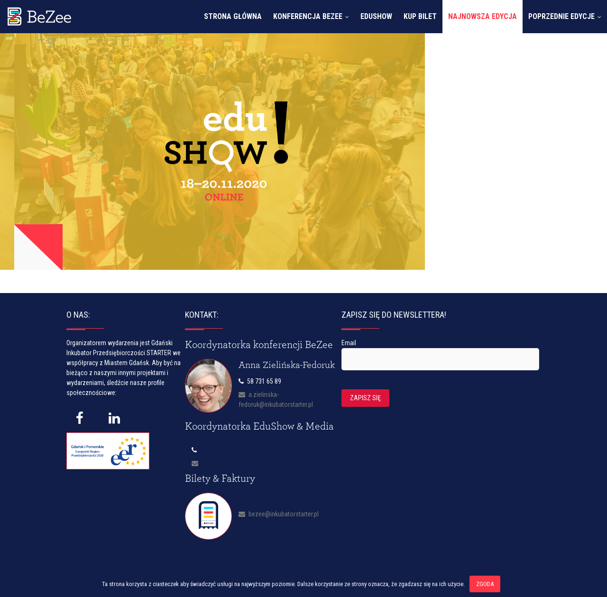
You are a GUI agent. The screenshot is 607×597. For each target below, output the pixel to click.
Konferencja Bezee (307, 16)
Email (348, 343)
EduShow (376, 16)
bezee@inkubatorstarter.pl (279, 514)
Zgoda (485, 584)
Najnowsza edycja (482, 16)
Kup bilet (420, 16)
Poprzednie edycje (561, 16)
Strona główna (233, 16)
